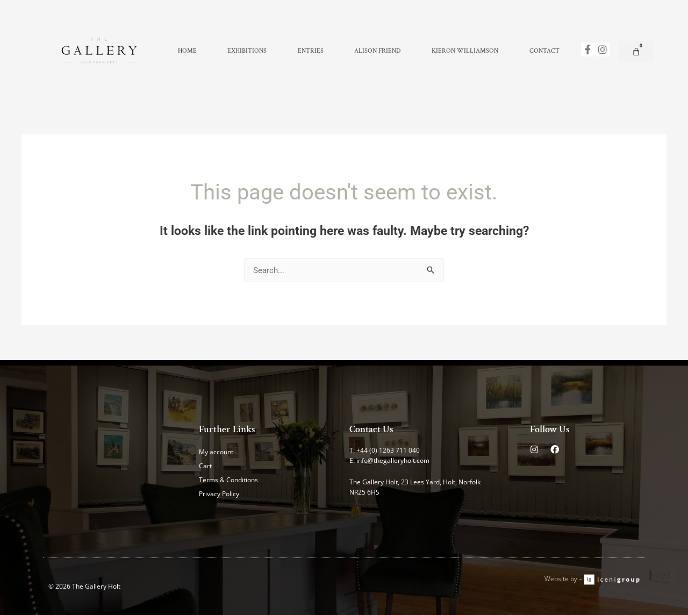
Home (187, 51)
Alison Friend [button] (377, 51)
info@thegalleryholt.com (392, 460)
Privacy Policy (219, 493)
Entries (311, 51)
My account (216, 451)
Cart (205, 465)
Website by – (564, 578)
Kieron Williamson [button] (465, 51)
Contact (544, 51)
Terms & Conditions (228, 479)
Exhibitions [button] (247, 51)
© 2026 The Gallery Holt (84, 586)
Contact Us (371, 429)
